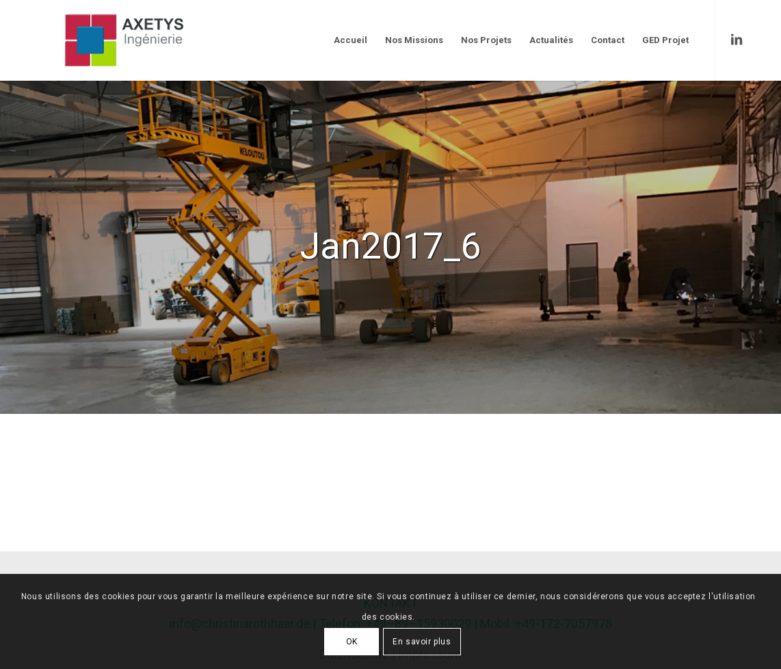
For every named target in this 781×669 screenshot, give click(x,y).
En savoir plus (422, 641)
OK (352, 641)
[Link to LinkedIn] (736, 39)
